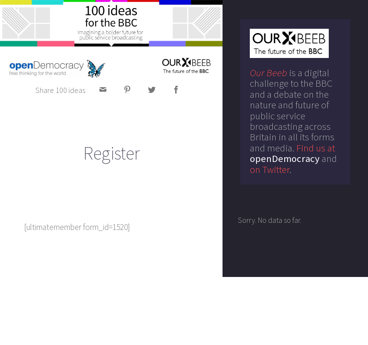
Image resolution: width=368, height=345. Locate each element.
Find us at (292, 153)
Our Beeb (268, 73)
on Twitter (270, 169)
